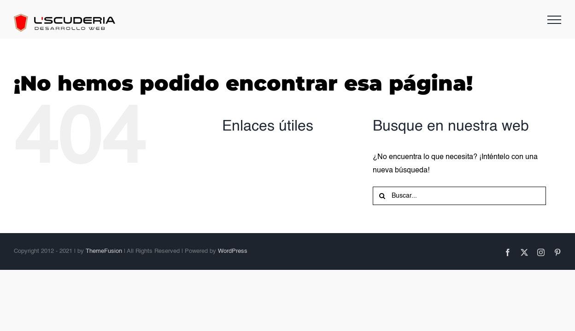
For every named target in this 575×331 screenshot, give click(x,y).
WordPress (232, 251)
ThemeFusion (104, 251)
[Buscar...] (459, 196)
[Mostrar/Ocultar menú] (554, 20)
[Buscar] (382, 196)
